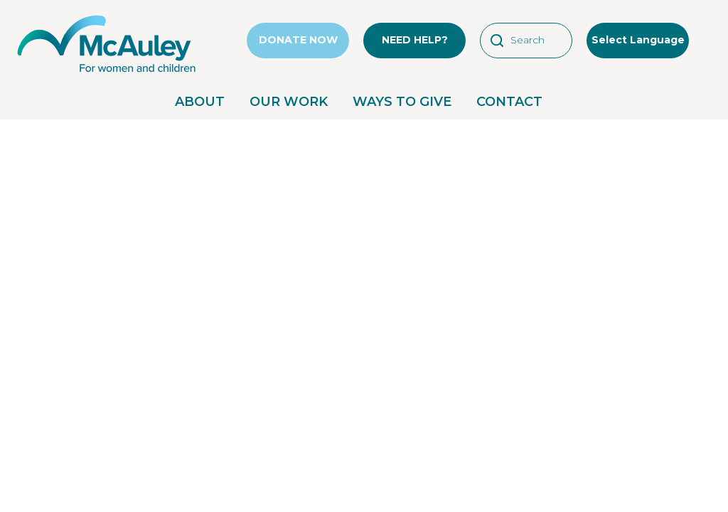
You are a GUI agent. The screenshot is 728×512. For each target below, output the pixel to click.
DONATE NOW (298, 39)
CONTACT (509, 102)
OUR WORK (289, 102)
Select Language (638, 39)
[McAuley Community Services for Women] (106, 72)
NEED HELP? (415, 39)
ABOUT (200, 102)
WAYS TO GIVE (402, 102)
